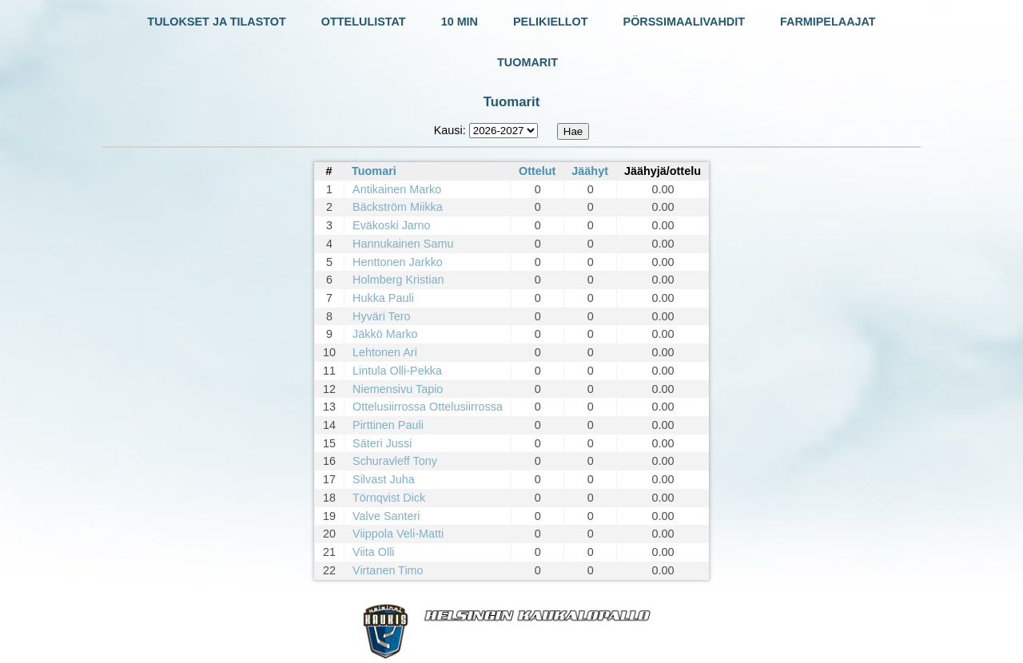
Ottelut (537, 171)
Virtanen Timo (388, 570)
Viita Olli (373, 552)
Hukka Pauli (383, 298)
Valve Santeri (386, 516)
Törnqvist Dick (388, 497)
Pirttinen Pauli (388, 425)
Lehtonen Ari (384, 352)
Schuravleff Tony (394, 461)
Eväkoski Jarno (391, 225)
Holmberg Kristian (398, 279)
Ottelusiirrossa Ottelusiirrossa (427, 406)
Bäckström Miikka (397, 206)
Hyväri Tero (381, 316)
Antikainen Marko (396, 189)
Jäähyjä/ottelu (662, 171)
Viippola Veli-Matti (398, 533)
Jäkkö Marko (385, 334)
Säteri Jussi (382, 443)
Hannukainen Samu (402, 243)
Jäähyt (589, 171)
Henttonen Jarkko (397, 262)
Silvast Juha (383, 479)
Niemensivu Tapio (397, 389)
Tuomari (374, 171)
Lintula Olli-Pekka (397, 370)
